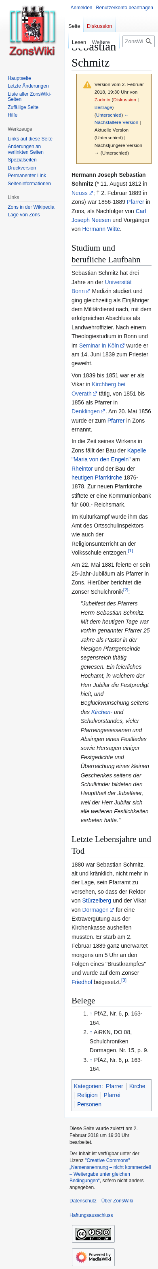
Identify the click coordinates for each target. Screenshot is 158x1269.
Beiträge (103, 107)
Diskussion (124, 99)
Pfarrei (112, 1095)
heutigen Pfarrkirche (97, 477)
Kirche (137, 1086)
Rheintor (82, 468)
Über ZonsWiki (117, 1201)
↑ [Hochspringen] (91, 1013)
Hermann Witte (101, 229)
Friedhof (82, 982)
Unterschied (109, 114)
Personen (89, 1104)
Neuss (80, 193)
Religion (87, 1095)
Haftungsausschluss (91, 1215)
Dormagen (95, 910)
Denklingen (86, 411)
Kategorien (87, 1086)
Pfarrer (135, 202)
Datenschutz (83, 1201)
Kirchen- (101, 712)
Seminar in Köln (99, 345)
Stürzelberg (96, 900)
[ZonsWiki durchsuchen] (138, 41)
